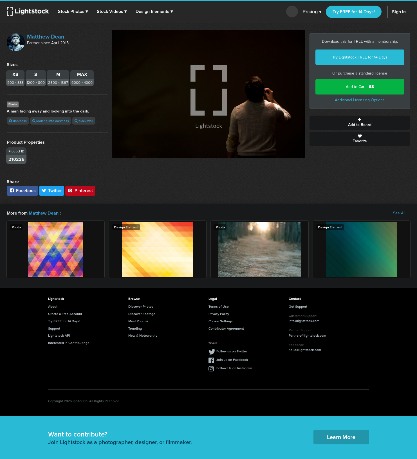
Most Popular (138, 321)
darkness (18, 120)
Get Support (298, 306)
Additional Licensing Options (360, 100)
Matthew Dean (45, 36)
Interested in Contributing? (68, 342)
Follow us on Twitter (231, 351)
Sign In (399, 11)
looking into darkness (50, 120)
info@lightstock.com (304, 320)
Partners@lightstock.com (307, 335)
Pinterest (80, 190)
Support (54, 328)
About (52, 306)
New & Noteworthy (142, 335)
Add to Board (360, 122)
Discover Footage (141, 313)
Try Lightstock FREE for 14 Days (359, 57)
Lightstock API (59, 335)
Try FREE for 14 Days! (354, 11)
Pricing (311, 12)
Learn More (341, 437)
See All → (401, 213)
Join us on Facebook (232, 359)
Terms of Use (218, 306)
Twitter (51, 190)
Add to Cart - (360, 87)
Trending (135, 328)
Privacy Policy (218, 313)
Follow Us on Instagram (234, 368)
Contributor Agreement (226, 328)
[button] (73, 11)
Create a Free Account (65, 313)
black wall (84, 120)
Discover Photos (140, 306)
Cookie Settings (220, 321)
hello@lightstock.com (305, 349)
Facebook (22, 190)
